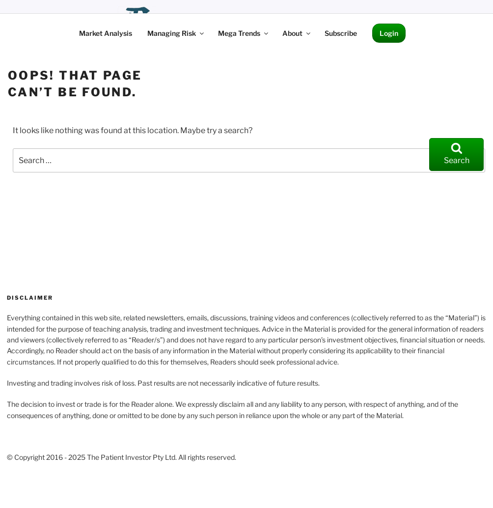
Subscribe (341, 33)
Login (389, 33)
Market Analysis (105, 33)
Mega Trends (244, 33)
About (297, 33)
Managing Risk (176, 33)
